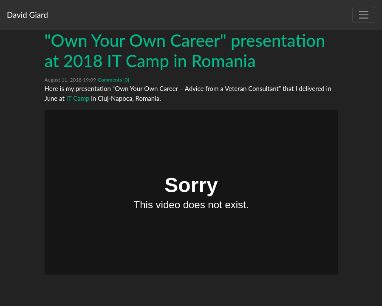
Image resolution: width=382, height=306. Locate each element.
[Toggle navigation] (363, 15)
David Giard (27, 15)
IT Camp (78, 98)
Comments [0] (113, 79)
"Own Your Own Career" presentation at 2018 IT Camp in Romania (185, 50)
